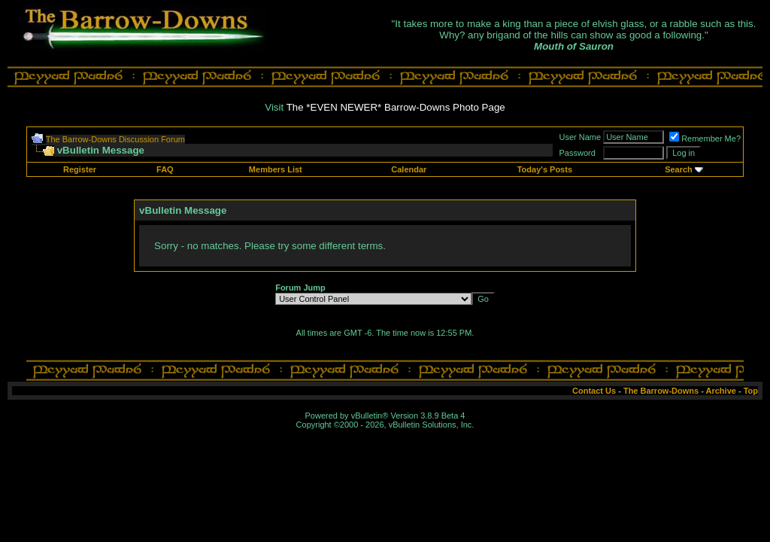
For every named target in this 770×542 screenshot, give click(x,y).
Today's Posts (544, 169)
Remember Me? (705, 138)
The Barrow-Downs (661, 390)
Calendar (408, 169)
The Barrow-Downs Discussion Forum (115, 139)
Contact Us (594, 390)
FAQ (165, 169)
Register (79, 169)
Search (679, 169)
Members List (275, 169)
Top (751, 390)
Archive (721, 390)
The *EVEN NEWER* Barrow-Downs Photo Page (395, 107)
